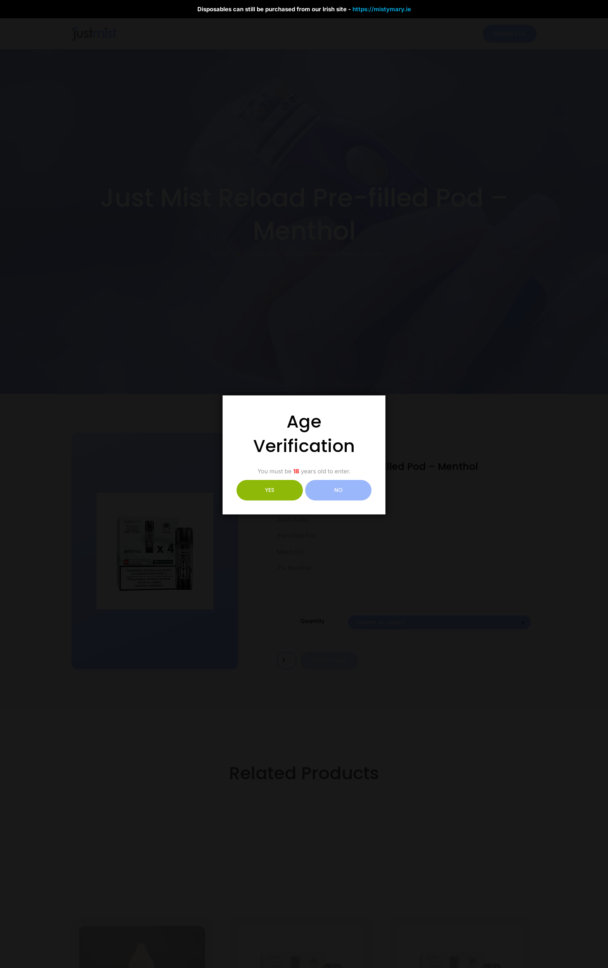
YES (269, 490)
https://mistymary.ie (381, 9)
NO (338, 490)
